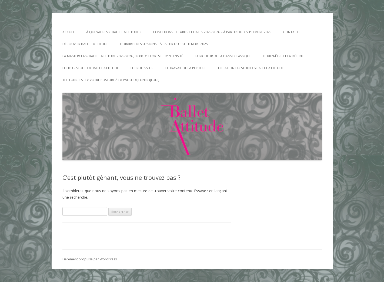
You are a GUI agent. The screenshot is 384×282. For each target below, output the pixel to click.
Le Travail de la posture (185, 68)
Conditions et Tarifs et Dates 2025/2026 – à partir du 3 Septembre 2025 (212, 32)
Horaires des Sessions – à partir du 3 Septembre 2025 (164, 44)
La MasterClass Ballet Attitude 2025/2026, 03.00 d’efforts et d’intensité (122, 56)
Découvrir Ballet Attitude (85, 44)
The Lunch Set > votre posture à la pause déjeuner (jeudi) (110, 80)
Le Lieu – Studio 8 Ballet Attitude (90, 68)
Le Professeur (142, 68)
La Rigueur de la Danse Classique (223, 56)
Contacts (291, 32)
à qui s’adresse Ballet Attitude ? (113, 32)
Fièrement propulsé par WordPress (89, 259)
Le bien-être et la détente (284, 56)
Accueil (68, 32)
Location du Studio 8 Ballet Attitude (250, 68)
